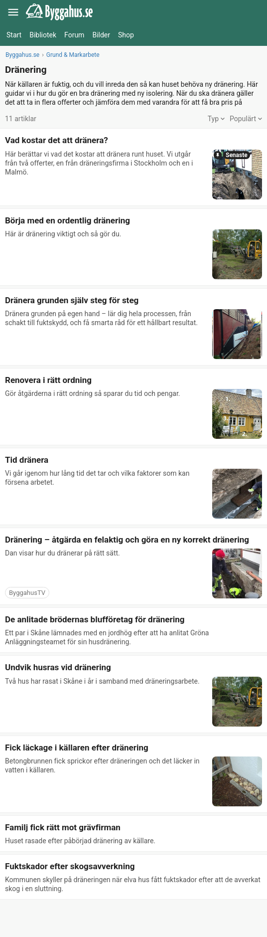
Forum (74, 35)
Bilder (101, 35)
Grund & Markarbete (73, 54)
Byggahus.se (22, 54)
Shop (126, 35)
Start (13, 35)
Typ (216, 119)
